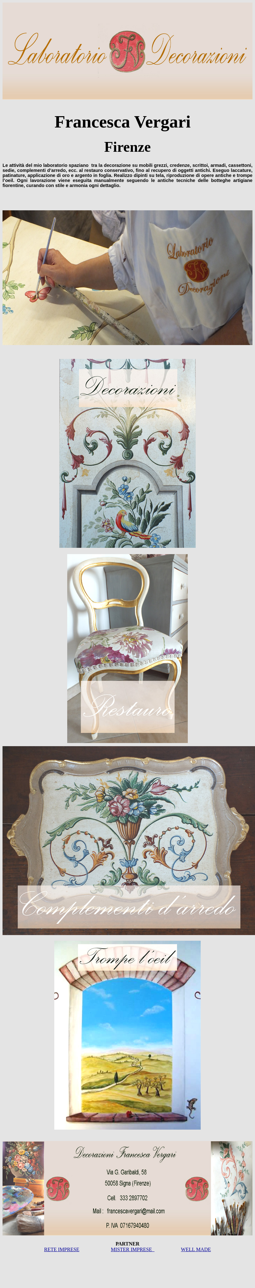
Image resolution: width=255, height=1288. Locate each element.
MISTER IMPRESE (132, 1249)
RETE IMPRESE (62, 1249)
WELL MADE (196, 1249)
